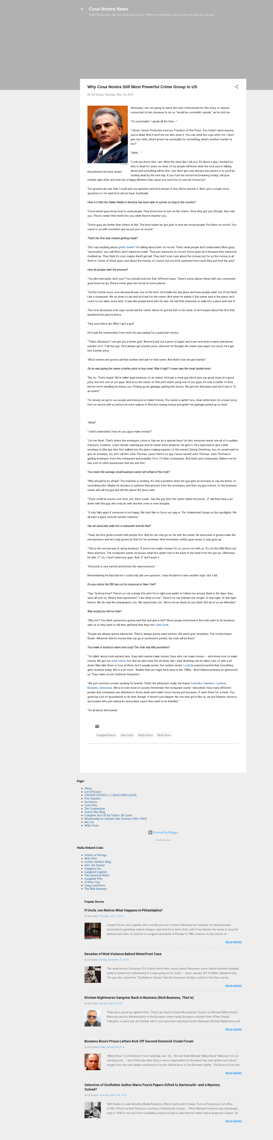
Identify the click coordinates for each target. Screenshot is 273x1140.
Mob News (164, 735)
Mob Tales (90, 858)
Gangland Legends (95, 871)
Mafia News (145, 735)
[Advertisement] (163, 49)
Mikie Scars (91, 825)
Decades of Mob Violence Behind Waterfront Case (122, 954)
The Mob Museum (95, 888)
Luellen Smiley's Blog (97, 861)
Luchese (221, 683)
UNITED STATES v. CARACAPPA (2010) (110, 795)
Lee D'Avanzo (92, 791)
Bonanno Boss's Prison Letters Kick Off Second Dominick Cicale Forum (139, 1041)
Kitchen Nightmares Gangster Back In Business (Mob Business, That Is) (139, 998)
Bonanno (92, 688)
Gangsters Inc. (93, 868)
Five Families (92, 798)
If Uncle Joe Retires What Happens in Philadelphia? (123, 910)
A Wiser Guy (92, 882)
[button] (236, 87)
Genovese (106, 688)
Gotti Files (90, 805)
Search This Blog (94, 812)
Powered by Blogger (163, 832)
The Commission (94, 808)
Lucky (187, 665)
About (88, 788)
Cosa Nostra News (108, 8)
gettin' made (125, 247)
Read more (234, 942)
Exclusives (90, 801)
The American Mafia (96, 875)
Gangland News (106, 735)
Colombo (196, 683)
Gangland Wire (93, 878)
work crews (118, 661)
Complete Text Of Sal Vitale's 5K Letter (108, 815)
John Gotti (161, 625)
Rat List (89, 822)
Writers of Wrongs (95, 855)
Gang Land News (94, 885)
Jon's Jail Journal (94, 865)
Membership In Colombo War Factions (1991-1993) (115, 818)
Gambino (209, 683)
